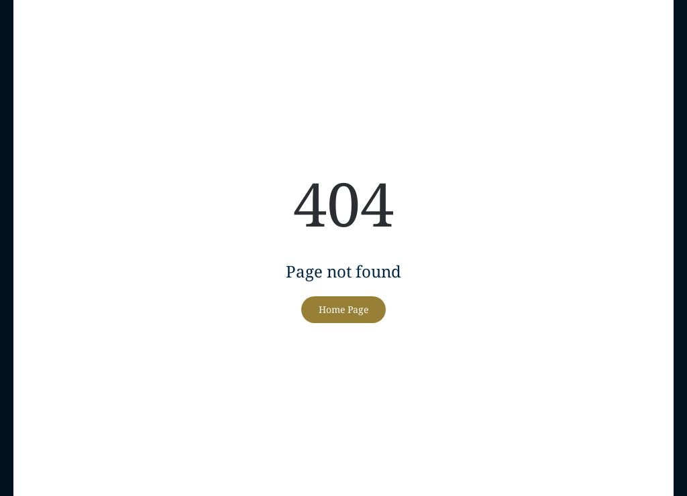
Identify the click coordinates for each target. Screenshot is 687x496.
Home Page (343, 309)
